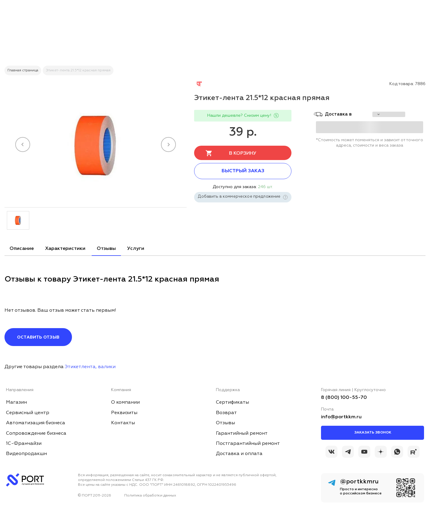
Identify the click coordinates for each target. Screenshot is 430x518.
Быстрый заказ (243, 171)
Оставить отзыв (38, 337)
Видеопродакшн (26, 453)
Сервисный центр (27, 413)
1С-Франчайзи (24, 443)
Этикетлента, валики (90, 367)
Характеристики (65, 248)
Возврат (226, 413)
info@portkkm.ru (341, 417)
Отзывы (106, 248)
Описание (22, 248)
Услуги (135, 248)
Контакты (123, 423)
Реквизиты (124, 413)
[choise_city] (388, 114)
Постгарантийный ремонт (248, 443)
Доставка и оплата (239, 453)
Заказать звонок (372, 432)
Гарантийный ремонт (242, 433)
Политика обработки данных (150, 495)
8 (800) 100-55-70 (344, 397)
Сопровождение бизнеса (36, 433)
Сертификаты (232, 402)
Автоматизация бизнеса (35, 423)
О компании (125, 402)
